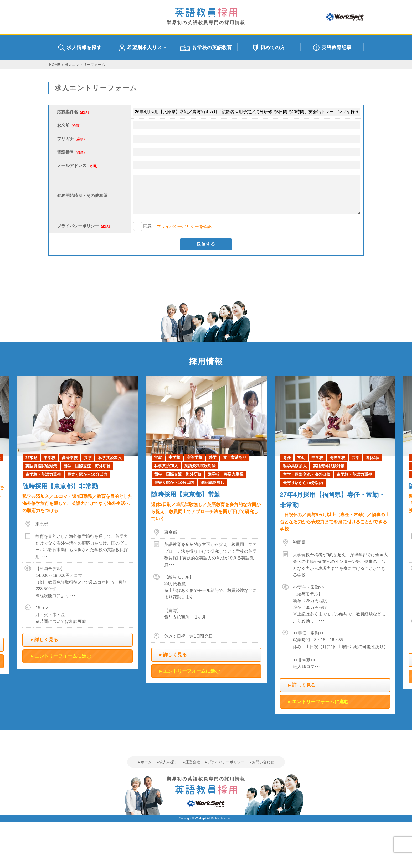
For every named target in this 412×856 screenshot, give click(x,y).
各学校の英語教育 (206, 47)
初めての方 (269, 47)
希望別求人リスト (143, 47)
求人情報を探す (80, 47)
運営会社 (192, 762)
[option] (206, 529)
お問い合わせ (263, 762)
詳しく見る (46, 639)
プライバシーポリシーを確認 (184, 226)
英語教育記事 (332, 47)
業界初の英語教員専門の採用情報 (206, 16)
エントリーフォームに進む (62, 656)
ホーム (146, 762)
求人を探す (168, 762)
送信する (206, 244)
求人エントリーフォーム (85, 64)
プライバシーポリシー (226, 762)
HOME (54, 64)
